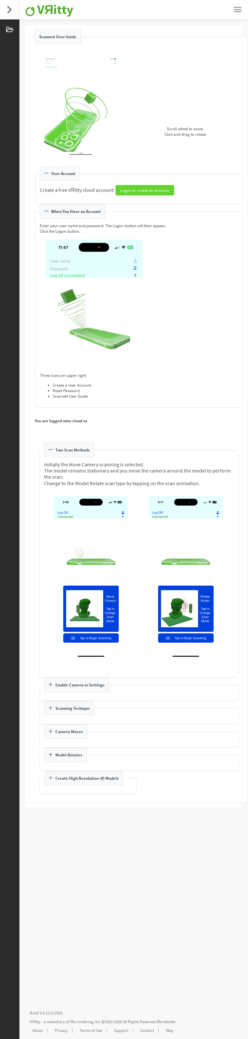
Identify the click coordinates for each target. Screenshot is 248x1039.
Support (121, 1030)
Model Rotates (65, 755)
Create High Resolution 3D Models (84, 778)
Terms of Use (91, 1030)
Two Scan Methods (69, 450)
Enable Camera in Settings (77, 685)
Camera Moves (66, 731)
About (37, 1030)
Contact (147, 1030)
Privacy (61, 1030)
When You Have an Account (72, 211)
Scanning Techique (69, 708)
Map (169, 1030)
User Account (59, 173)
